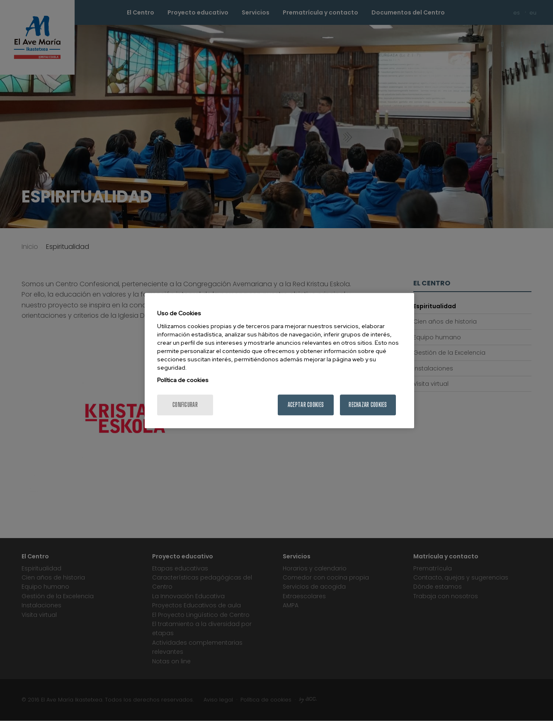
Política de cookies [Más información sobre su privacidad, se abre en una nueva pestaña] (183, 380)
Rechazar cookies (368, 404)
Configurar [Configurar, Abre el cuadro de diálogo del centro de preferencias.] (185, 404)
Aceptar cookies (306, 404)
